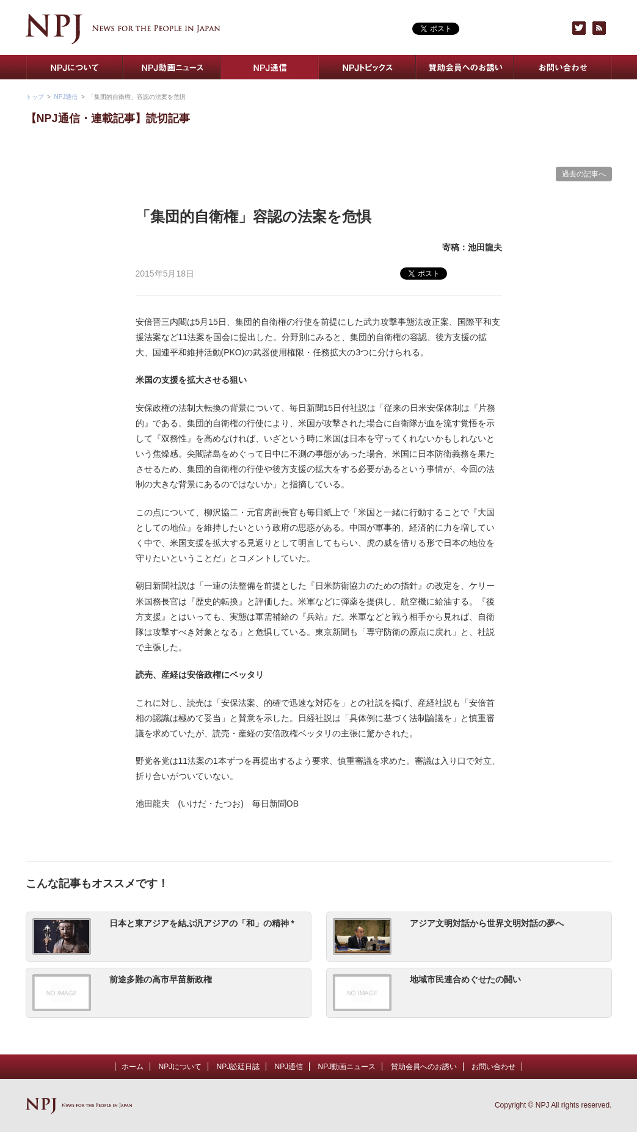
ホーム (133, 1066)
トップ (35, 96)
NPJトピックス (368, 67)
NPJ (123, 29)
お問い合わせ (563, 67)
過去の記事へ (584, 174)
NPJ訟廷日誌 (238, 1066)
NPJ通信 (270, 67)
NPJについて (74, 67)
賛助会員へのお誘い (465, 67)
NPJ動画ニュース (172, 67)
